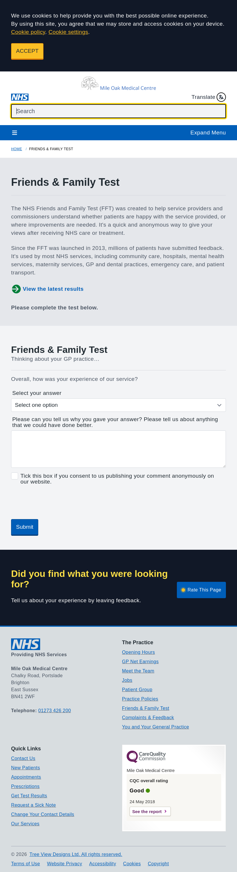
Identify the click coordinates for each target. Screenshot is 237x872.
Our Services (25, 823)
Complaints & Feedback (148, 717)
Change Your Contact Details (42, 814)
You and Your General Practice (155, 726)
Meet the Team (138, 670)
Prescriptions (25, 786)
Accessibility (102, 863)
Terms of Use (25, 863)
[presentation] (55, 503)
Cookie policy (28, 32)
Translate (208, 97)
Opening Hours (138, 652)
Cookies (132, 863)
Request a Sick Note (33, 805)
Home (16, 149)
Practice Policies (140, 698)
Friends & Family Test (145, 708)
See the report (147, 811)
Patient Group (137, 689)
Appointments (26, 777)
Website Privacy (64, 863)
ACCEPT (27, 51)
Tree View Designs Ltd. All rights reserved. (75, 854)
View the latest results (47, 289)
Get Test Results (29, 795)
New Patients (25, 767)
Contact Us (23, 758)
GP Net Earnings (140, 661)
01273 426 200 (54, 710)
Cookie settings (68, 32)
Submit (24, 527)
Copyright (158, 863)
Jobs (127, 680)
